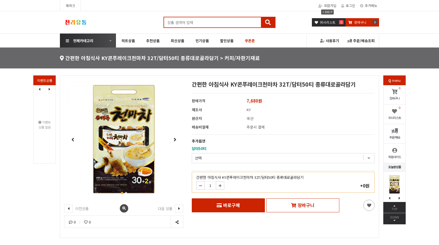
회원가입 (327, 5)
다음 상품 (170, 208)
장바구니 (302, 205)
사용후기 (329, 40)
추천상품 (153, 40)
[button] (50, 89)
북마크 (70, 5)
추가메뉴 (368, 5)
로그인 (348, 5)
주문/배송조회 (361, 40)
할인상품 (226, 40)
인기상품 (202, 40)
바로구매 (228, 205)
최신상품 (177, 40)
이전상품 (76, 208)
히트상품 (128, 40)
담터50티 (199, 148)
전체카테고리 (79, 40)
